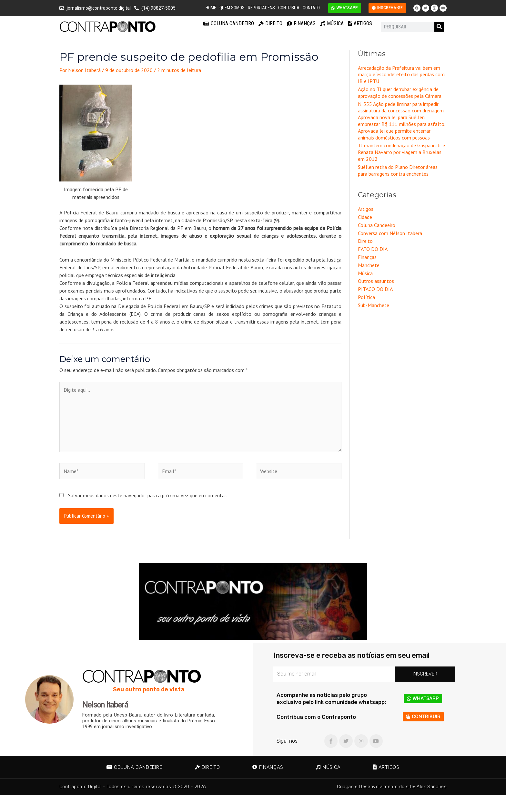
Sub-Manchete (373, 305)
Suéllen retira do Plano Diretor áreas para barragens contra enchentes (398, 170)
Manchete (369, 265)
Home (211, 7)
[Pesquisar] (439, 27)
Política (366, 297)
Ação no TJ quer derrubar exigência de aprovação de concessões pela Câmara (399, 92)
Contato (311, 7)
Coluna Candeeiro (228, 23)
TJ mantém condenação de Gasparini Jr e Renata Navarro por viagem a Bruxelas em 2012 (401, 152)
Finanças (301, 23)
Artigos (360, 23)
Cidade (365, 217)
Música (332, 23)
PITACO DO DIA (375, 289)
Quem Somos (232, 7)
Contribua (288, 7)
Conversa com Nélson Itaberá (390, 233)
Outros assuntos (376, 281)
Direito (270, 23)
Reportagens (261, 7)
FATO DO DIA (373, 249)
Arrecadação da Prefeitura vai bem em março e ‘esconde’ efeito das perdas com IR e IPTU (401, 75)
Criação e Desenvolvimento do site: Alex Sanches (392, 787)
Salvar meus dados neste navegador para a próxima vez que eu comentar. (147, 495)
